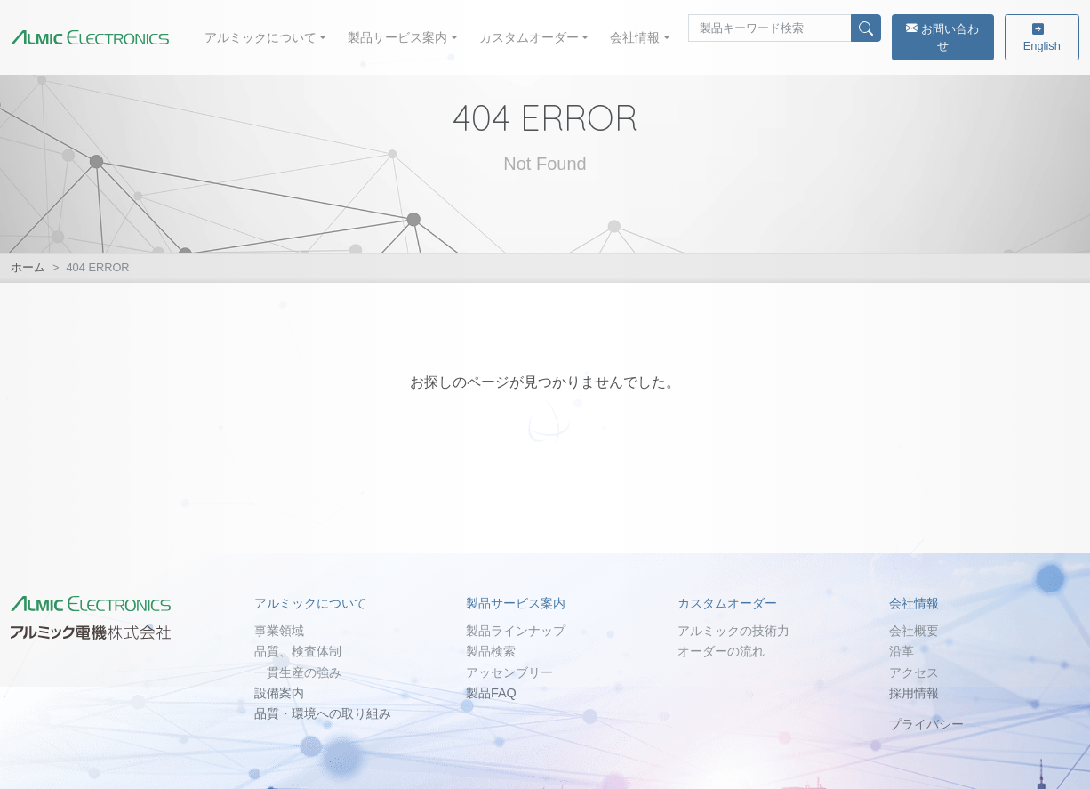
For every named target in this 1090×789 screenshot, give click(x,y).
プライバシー (926, 724)
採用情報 (914, 693)
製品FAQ (491, 693)
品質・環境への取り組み (322, 713)
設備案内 (279, 693)
